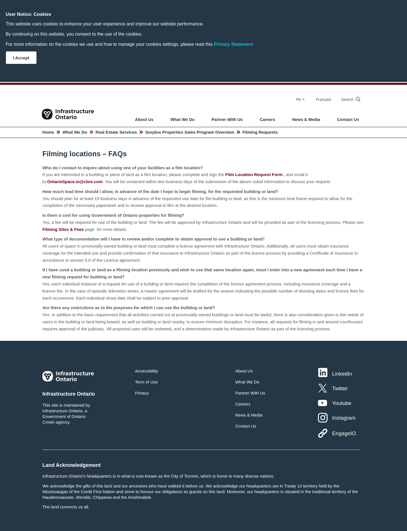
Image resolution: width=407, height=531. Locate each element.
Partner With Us (227, 119)
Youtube (341, 403)
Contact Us (348, 119)
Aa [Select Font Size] (300, 99)
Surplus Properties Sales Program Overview (189, 132)
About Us (144, 119)
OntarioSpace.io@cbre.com (75, 181)
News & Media (306, 119)
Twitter (340, 388)
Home (48, 132)
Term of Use (146, 382)
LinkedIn (342, 374)
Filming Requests (260, 132)
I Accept (21, 57)
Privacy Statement (233, 44)
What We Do (182, 119)
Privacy (142, 393)
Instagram (344, 418)
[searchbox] (347, 99)
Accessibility (146, 371)
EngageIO (344, 433)
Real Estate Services (116, 132)
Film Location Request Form (254, 174)
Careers (267, 119)
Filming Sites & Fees (63, 229)
